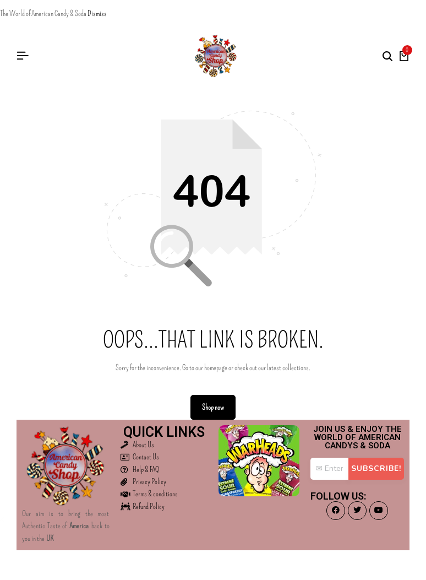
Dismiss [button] (97, 13)
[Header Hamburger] (23, 56)
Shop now (213, 407)
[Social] (335, 510)
